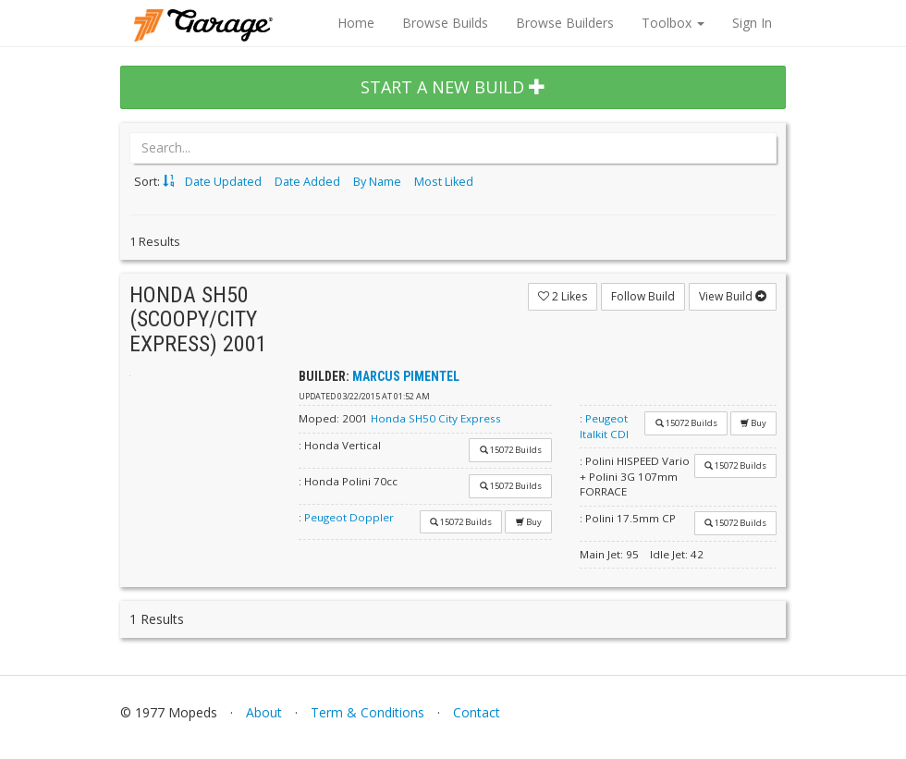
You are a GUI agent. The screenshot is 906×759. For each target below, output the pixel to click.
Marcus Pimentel (405, 376)
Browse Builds (445, 22)
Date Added (307, 182)
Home (355, 22)
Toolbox (673, 22)
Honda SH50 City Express (436, 418)
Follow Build (643, 296)
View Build (732, 296)
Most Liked (443, 182)
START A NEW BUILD (453, 87)
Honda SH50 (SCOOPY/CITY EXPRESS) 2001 (198, 319)
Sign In (752, 22)
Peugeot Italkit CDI (604, 426)
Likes (562, 296)
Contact (476, 712)
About (264, 712)
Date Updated (223, 182)
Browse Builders (565, 22)
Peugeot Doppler (349, 517)
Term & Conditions (367, 712)
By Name (377, 182)
